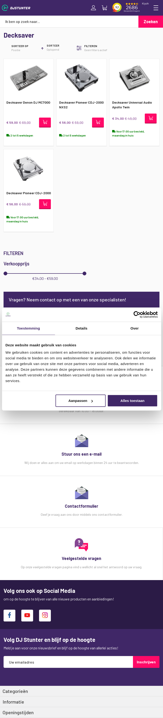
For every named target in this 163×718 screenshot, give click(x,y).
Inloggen (93, 7)
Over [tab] (135, 328)
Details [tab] (82, 328)
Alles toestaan (132, 401)
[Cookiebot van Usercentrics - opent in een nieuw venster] (137, 314)
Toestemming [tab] (28, 328)
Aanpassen (80, 401)
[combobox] (69, 21)
